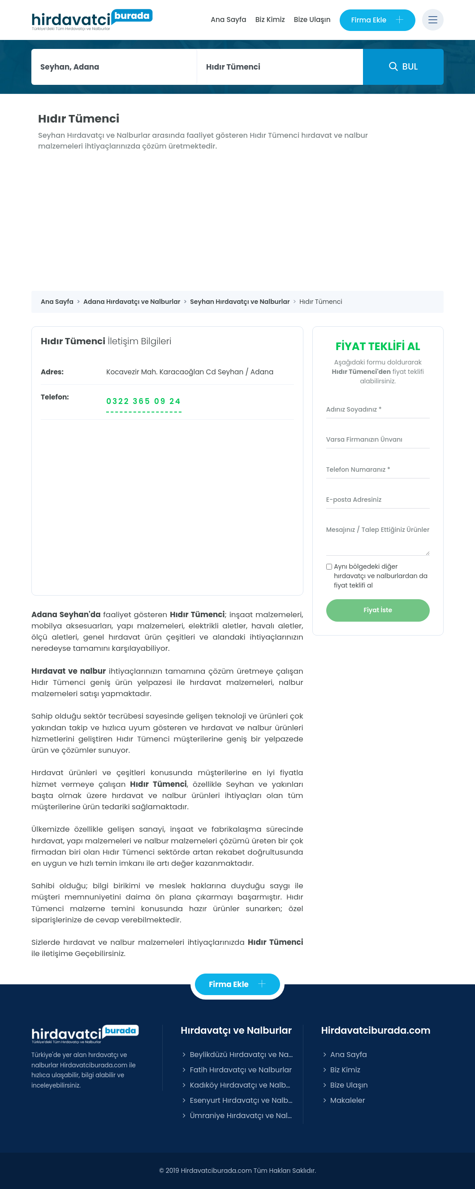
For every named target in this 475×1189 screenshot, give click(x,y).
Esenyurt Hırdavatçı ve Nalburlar (237, 1100)
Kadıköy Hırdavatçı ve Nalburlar (237, 1085)
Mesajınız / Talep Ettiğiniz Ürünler (378, 529)
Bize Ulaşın (312, 19)
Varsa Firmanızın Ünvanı (364, 439)
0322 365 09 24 (143, 401)
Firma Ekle (377, 20)
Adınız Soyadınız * (354, 409)
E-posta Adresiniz (354, 499)
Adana (261, 372)
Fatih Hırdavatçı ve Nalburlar (236, 1070)
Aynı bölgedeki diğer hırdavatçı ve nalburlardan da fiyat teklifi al (381, 576)
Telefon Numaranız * (358, 469)
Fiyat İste (378, 609)
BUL (403, 66)
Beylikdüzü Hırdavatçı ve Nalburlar (237, 1054)
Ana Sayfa (228, 19)
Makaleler (343, 1100)
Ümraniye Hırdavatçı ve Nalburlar (237, 1115)
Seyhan (230, 372)
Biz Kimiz (270, 19)
